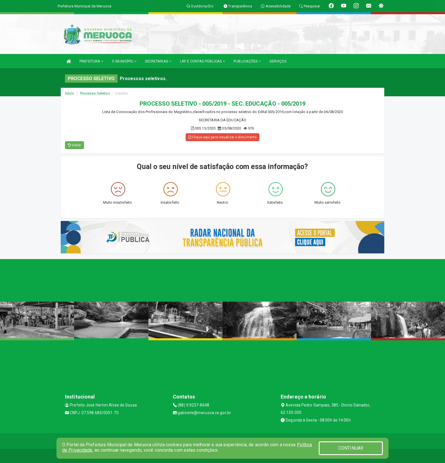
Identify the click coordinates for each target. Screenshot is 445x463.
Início (69, 93)
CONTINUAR (350, 448)
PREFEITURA (91, 61)
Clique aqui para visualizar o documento (222, 137)
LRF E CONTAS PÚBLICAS (202, 61)
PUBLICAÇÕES (247, 61)
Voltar (74, 145)
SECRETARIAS (158, 61)
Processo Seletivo (95, 93)
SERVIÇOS (278, 61)
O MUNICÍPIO (124, 61)
